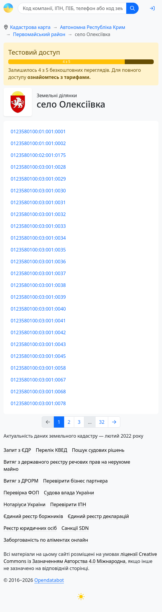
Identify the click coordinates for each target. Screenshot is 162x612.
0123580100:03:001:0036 (38, 261)
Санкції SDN (75, 528)
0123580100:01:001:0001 (38, 131)
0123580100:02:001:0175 (38, 155)
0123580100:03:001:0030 (38, 190)
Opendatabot (49, 580)
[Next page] (114, 422)
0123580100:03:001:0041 (38, 320)
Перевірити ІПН (68, 504)
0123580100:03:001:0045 (38, 356)
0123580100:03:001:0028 (38, 167)
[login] (152, 8)
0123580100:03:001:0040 (38, 309)
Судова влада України (69, 492)
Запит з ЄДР (17, 450)
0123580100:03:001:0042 (38, 332)
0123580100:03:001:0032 (38, 214)
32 (101, 422)
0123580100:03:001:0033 (38, 226)
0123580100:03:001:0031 (38, 202)
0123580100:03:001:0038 (38, 285)
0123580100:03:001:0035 (38, 249)
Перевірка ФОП (21, 492)
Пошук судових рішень (98, 450)
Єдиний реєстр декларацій (98, 516)
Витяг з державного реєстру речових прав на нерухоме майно (67, 465)
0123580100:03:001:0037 (38, 273)
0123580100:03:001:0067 (38, 379)
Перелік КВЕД (51, 450)
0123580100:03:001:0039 (38, 297)
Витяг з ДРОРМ (21, 481)
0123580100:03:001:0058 (38, 368)
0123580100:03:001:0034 (38, 238)
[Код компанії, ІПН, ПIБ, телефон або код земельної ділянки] (72, 8)
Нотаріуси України (25, 504)
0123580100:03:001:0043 (38, 344)
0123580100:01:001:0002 (38, 143)
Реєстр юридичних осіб (30, 528)
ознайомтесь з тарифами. (59, 77)
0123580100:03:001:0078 (38, 403)
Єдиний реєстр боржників (33, 516)
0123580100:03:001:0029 (38, 179)
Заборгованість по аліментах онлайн (46, 540)
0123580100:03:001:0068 (38, 391)
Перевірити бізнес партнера (75, 481)
